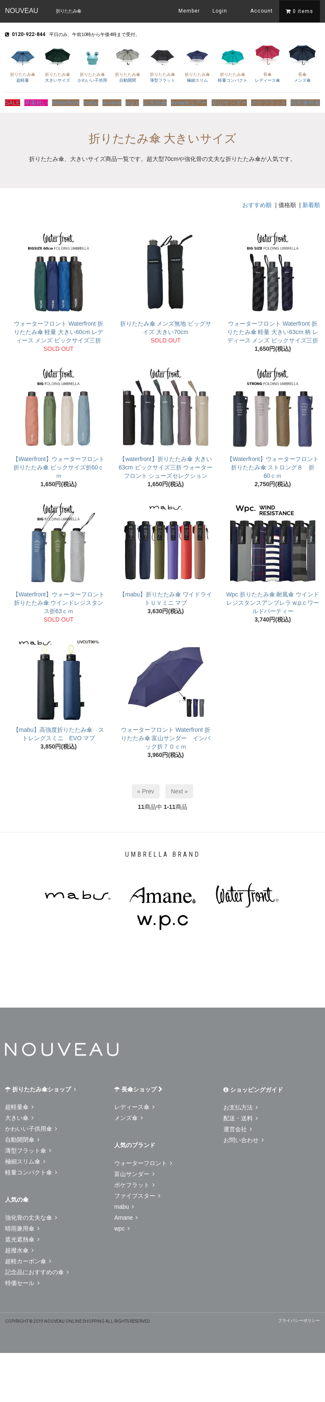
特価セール (22, 1280)
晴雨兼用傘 (307, 101)
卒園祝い (39, 101)
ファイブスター (137, 1193)
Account (256, 10)
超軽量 (22, 62)
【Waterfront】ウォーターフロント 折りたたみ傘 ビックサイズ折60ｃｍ (59, 465)
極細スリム (197, 62)
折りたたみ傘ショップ (40, 1086)
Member (189, 11)
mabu (93, 101)
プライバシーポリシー (299, 1318)
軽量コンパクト (232, 62)
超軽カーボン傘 (28, 1258)
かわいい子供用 (92, 62)
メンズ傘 (302, 62)
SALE (13, 101)
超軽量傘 (19, 1104)
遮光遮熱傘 (22, 1237)
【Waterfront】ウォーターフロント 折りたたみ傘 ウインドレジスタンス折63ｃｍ (59, 600)
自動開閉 (127, 62)
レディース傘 (267, 62)
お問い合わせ (243, 1137)
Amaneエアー (199, 101)
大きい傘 (19, 1115)
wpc (122, 1226)
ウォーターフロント (143, 1160)
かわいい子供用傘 (31, 1126)
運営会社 (237, 1126)
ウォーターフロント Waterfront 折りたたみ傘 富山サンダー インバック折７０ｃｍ (166, 735)
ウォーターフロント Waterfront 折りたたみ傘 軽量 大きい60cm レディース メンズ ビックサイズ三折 (59, 329)
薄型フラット (162, 62)
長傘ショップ (138, 1086)
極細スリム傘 (25, 1159)
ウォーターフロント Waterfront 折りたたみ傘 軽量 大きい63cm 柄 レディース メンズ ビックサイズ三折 (273, 329)
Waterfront (68, 101)
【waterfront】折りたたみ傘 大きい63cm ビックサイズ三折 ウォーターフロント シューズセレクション (165, 465)
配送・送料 (240, 1115)
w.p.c (141, 101)
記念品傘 (166, 101)
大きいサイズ (57, 62)
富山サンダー (236, 101)
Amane (118, 101)
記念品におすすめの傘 (37, 1269)
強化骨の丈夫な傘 (31, 1215)
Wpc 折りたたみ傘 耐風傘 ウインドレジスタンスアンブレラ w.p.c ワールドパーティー (273, 600)
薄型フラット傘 (28, 1148)
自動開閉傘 (22, 1137)
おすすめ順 (257, 202)
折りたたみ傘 (68, 10)
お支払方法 (240, 1104)
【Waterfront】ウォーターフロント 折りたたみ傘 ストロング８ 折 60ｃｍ (273, 465)
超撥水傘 (19, 1247)
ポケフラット (272, 101)
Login (219, 11)
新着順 (311, 202)
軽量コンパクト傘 (31, 1169)
